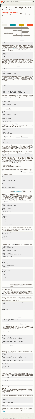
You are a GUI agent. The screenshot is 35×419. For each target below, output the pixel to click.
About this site (4, 417)
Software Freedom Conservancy (30, 417)
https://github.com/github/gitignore (18, 191)
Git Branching (13, 48)
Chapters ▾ (3, 4)
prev (2, 411)
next (4, 411)
